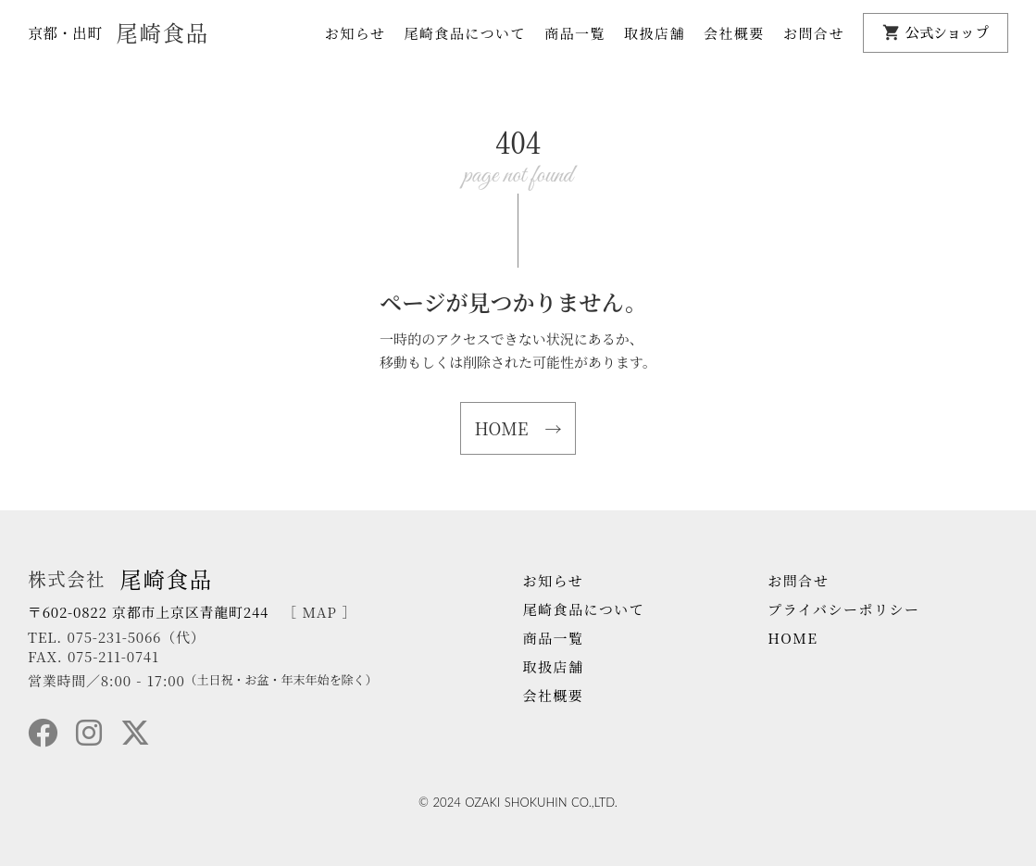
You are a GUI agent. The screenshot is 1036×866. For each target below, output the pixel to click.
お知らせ (355, 33)
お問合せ (813, 33)
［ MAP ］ (319, 611)
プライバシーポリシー (843, 609)
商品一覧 (574, 33)
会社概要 (734, 33)
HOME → (518, 428)
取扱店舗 (654, 33)
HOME (793, 637)
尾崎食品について (465, 33)
